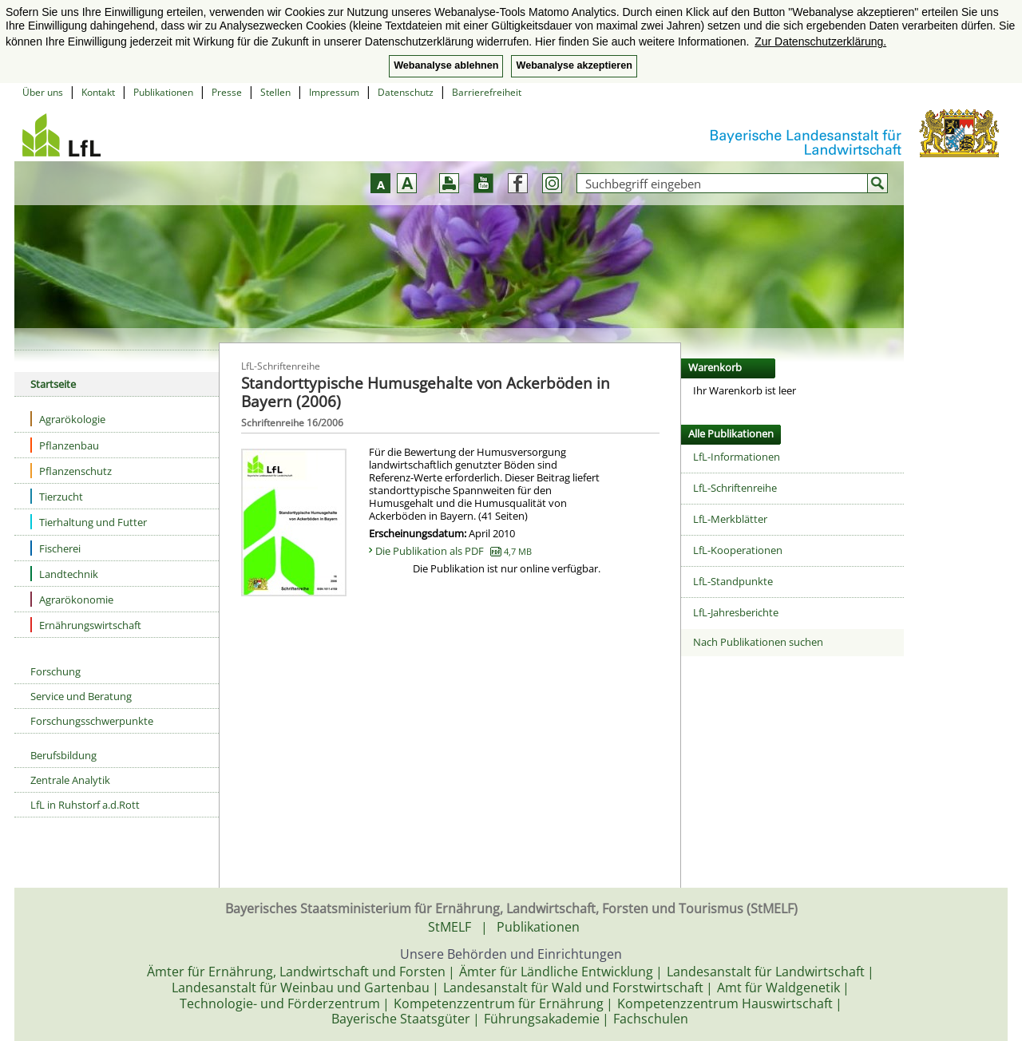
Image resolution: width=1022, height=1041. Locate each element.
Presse (227, 92)
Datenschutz (406, 92)
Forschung (55, 671)
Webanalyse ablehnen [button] (446, 65)
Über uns (42, 92)
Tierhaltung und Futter (88, 521)
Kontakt (98, 92)
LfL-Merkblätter (730, 519)
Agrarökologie (67, 418)
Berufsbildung (63, 755)
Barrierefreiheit (486, 92)
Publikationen (163, 92)
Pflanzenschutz (71, 470)
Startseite (53, 384)
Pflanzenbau (64, 445)
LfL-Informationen (736, 456)
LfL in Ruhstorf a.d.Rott (85, 805)
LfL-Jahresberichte (735, 612)
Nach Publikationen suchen (758, 642)
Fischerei (55, 548)
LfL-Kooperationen (737, 550)
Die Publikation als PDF (453, 551)
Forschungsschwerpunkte (91, 721)
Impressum (334, 92)
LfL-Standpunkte (733, 581)
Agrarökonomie (71, 599)
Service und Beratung (81, 696)
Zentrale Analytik (70, 780)
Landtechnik (64, 573)
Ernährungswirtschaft (85, 624)
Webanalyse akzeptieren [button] (574, 65)
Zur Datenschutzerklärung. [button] (820, 41)
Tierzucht (56, 496)
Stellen (275, 92)
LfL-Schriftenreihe (735, 488)
